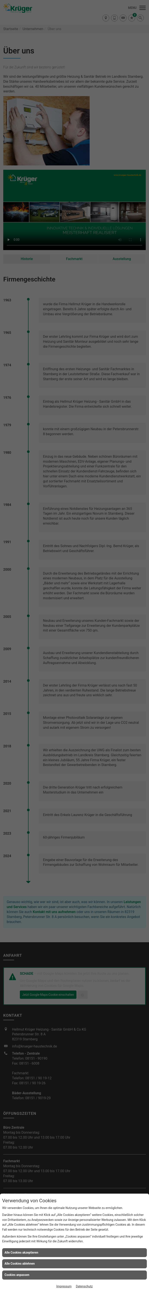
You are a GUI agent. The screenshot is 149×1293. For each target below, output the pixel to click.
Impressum (63, 1286)
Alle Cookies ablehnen (20, 1263)
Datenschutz (84, 1286)
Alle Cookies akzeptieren (21, 1252)
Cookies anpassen (17, 1275)
